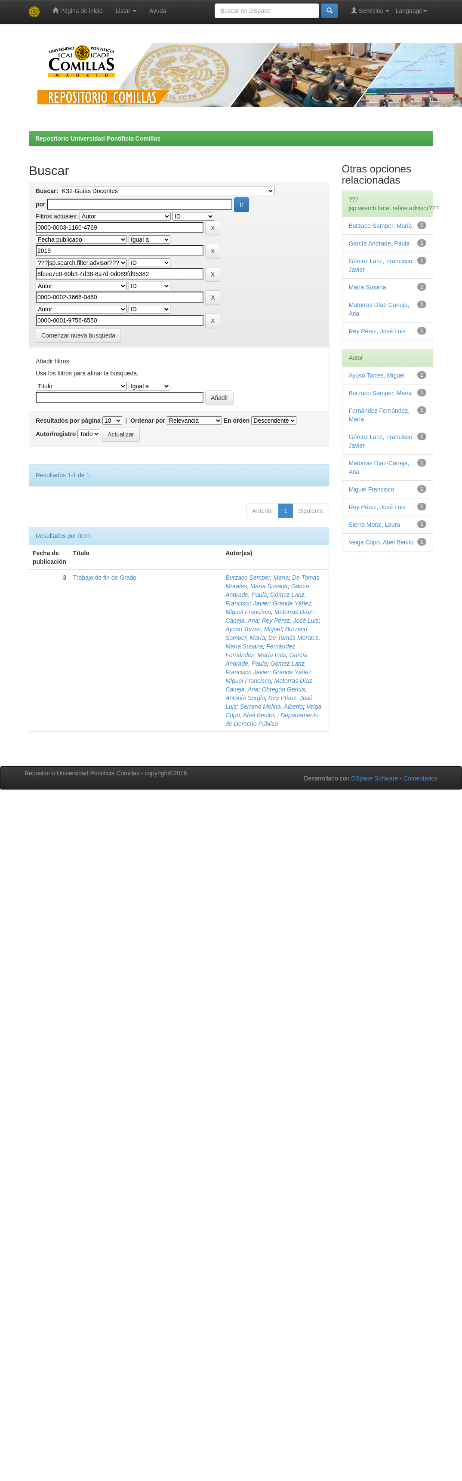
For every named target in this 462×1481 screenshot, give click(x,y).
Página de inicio (77, 10)
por (41, 204)
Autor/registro (56, 433)
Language (411, 10)
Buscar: (47, 190)
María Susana (367, 287)
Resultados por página (68, 420)
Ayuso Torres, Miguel (253, 629)
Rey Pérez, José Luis (290, 620)
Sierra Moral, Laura (374, 524)
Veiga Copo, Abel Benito (381, 542)
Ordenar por (147, 420)
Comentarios (420, 778)
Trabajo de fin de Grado (104, 577)
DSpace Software (374, 778)
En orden (237, 420)
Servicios (370, 10)
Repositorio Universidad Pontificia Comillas (97, 138)
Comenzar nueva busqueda (78, 335)
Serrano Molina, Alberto (271, 706)
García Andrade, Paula (379, 243)
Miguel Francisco (371, 489)
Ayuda (157, 10)
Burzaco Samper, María (257, 577)
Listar (126, 10)
